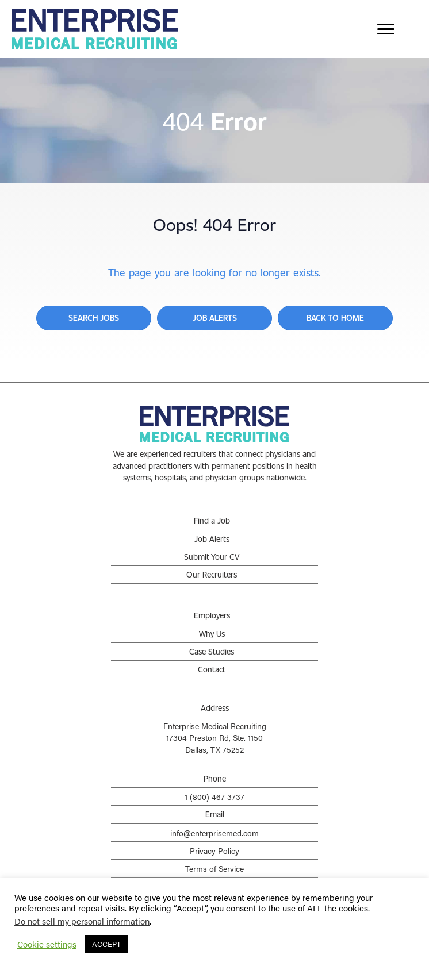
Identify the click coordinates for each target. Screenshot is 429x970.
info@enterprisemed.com (214, 832)
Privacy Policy (214, 850)
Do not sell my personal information (82, 921)
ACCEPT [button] (106, 943)
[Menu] (386, 29)
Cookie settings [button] (46, 944)
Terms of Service (214, 868)
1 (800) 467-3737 (214, 796)
